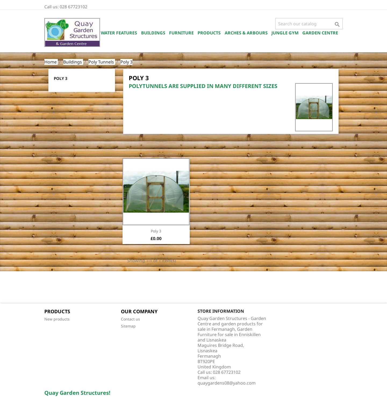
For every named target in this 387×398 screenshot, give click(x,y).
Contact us (130, 319)
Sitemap (128, 326)
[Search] (309, 23)
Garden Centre (320, 33)
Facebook (50, 288)
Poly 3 (60, 78)
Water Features (119, 33)
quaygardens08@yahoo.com (227, 383)
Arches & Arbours (246, 33)
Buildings (153, 33)
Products (209, 33)
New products (57, 319)
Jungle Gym (285, 33)
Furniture (181, 33)
